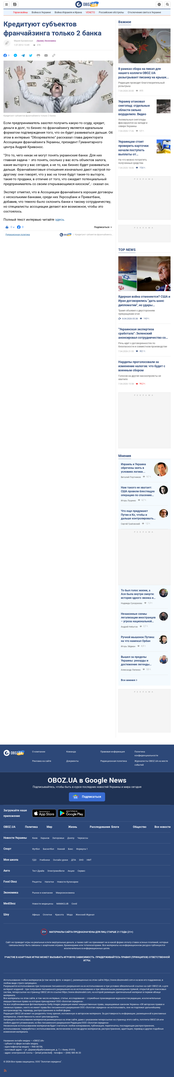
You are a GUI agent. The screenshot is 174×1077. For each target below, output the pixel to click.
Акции (71, 871)
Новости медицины (42, 903)
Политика (31, 827)
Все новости (163, 827)
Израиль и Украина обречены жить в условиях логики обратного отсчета (133, 468)
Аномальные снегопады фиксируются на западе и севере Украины (132, 123)
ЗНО (81, 860)
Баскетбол (48, 849)
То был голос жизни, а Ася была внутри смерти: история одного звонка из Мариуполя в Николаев (138, 594)
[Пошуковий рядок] (167, 4)
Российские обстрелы (111, 12)
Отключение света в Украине (144, 12)
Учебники (44, 860)
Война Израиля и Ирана (68, 12)
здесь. (60, 220)
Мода (70, 914)
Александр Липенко (131, 670)
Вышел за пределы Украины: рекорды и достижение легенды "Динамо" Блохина (135, 660)
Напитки (49, 881)
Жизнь (72, 827)
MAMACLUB (62, 903)
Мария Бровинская (23, 41)
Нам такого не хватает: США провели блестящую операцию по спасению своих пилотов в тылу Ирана (138, 491)
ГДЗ (34, 860)
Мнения (124, 456)
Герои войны (20, 12)
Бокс (70, 849)
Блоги (115, 827)
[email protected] (43, 1052)
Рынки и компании (42, 892)
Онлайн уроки (60, 860)
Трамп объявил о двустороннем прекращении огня (136, 312)
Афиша (36, 914)
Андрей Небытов (129, 627)
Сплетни (47, 914)
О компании (38, 751)
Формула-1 (82, 849)
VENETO (90, 12)
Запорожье (58, 838)
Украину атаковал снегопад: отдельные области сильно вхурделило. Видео (134, 108)
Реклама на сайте (41, 761)
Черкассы (82, 838)
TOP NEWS (127, 250)
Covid (74, 903)
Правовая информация (112, 751)
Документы (72, 761)
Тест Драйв (38, 871)
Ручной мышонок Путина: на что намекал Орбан (138, 639)
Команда (71, 751)
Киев (34, 838)
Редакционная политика (18, 234)
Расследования (100, 827)
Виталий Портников (131, 477)
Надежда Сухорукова (131, 603)
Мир (49, 827)
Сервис (81, 871)
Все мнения (128, 680)
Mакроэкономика (65, 892)
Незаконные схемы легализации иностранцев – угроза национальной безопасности (138, 617)
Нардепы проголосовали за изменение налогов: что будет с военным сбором (141, 366)
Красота (59, 914)
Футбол (36, 849)
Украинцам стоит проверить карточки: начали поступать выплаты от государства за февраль (136, 148)
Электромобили (56, 871)
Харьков (45, 838)
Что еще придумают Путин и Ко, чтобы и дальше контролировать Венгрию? (137, 514)
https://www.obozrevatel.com (118, 980)
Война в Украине (41, 12)
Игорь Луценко (128, 500)
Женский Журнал (85, 914)
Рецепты (37, 881)
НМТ (89, 860)
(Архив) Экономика (46, 41)
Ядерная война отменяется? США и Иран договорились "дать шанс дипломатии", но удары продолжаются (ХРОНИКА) (144, 301)
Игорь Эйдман (128, 646)
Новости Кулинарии (67, 881)
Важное (124, 22)
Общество (139, 827)
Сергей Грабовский (130, 524)
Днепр (70, 838)
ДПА (73, 860)
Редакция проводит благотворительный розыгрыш (141, 84)
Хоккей (61, 849)
